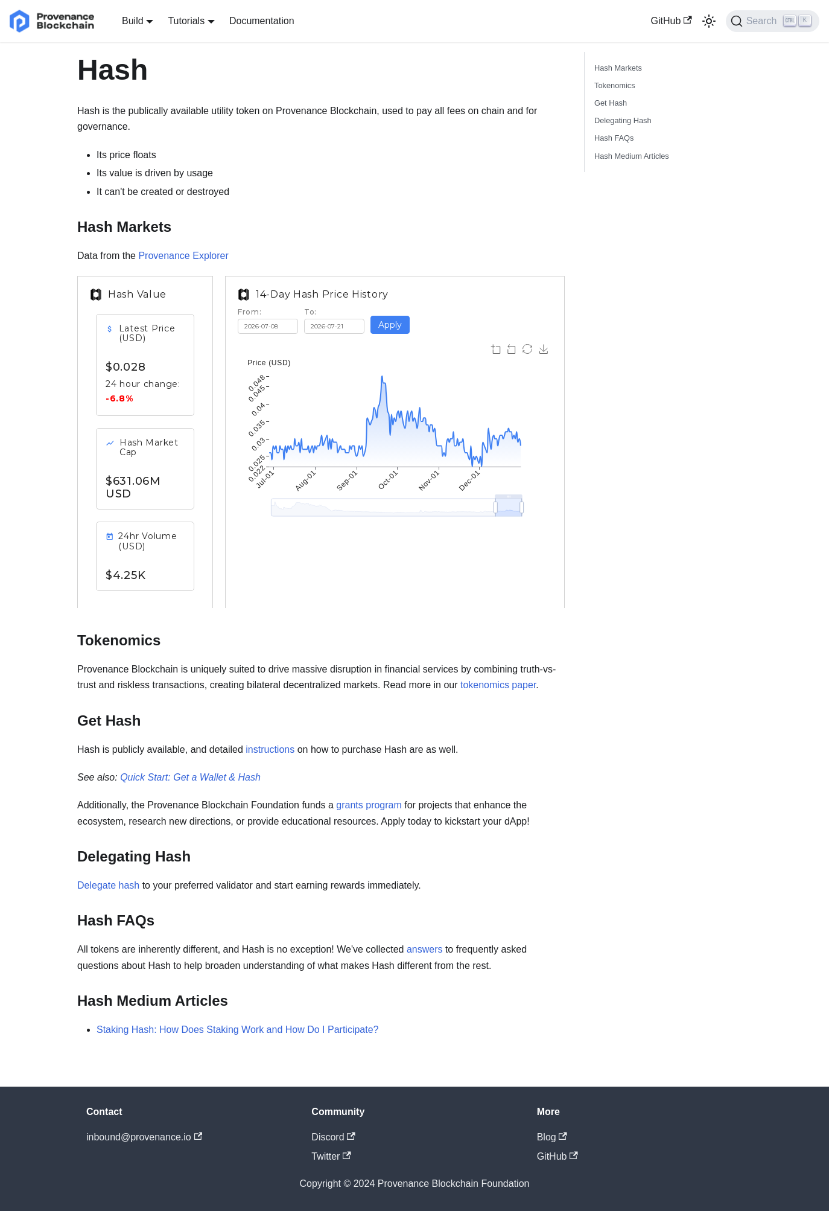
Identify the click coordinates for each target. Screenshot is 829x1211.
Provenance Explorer (183, 256)
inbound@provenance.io (144, 1137)
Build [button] (133, 21)
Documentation (261, 21)
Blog (552, 1137)
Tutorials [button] (186, 21)
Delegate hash (108, 885)
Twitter (331, 1156)
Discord (333, 1137)
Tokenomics (614, 85)
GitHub (671, 21)
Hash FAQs (614, 137)
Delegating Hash (623, 120)
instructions (270, 749)
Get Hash (610, 102)
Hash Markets (618, 67)
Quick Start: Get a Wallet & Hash (190, 777)
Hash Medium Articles (631, 156)
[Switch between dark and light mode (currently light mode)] (709, 21)
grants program (369, 805)
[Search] (772, 21)
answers (425, 949)
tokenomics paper (498, 685)
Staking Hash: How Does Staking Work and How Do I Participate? (237, 1029)
